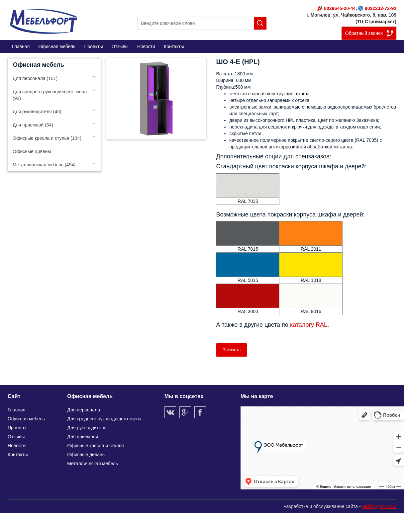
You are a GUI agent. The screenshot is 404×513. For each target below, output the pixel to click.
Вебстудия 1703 (379, 506)
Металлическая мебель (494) (44, 164)
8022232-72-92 (377, 8)
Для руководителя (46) (37, 111)
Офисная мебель (38, 64)
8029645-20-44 (336, 8)
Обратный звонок (364, 33)
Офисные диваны (32, 151)
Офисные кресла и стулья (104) (47, 138)
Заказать (232, 349)
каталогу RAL (308, 324)
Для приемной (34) (33, 125)
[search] (202, 23)
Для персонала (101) (35, 78)
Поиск (260, 23)
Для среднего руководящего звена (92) (50, 95)
